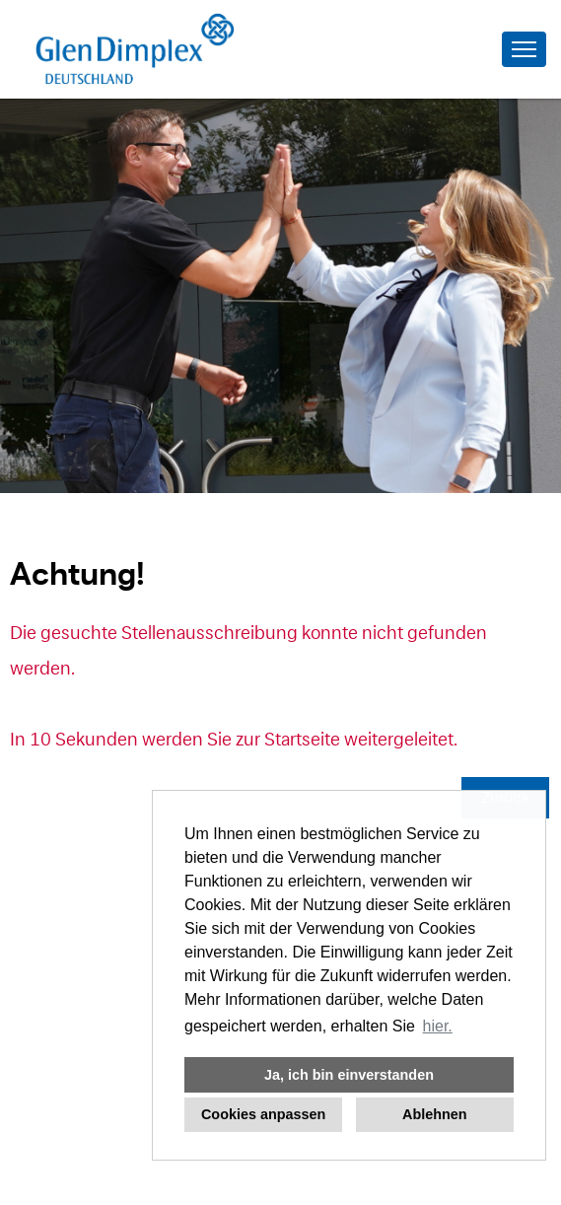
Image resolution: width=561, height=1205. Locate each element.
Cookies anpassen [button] (263, 1114)
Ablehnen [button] (434, 1114)
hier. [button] (438, 1026)
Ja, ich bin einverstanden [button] (349, 1075)
